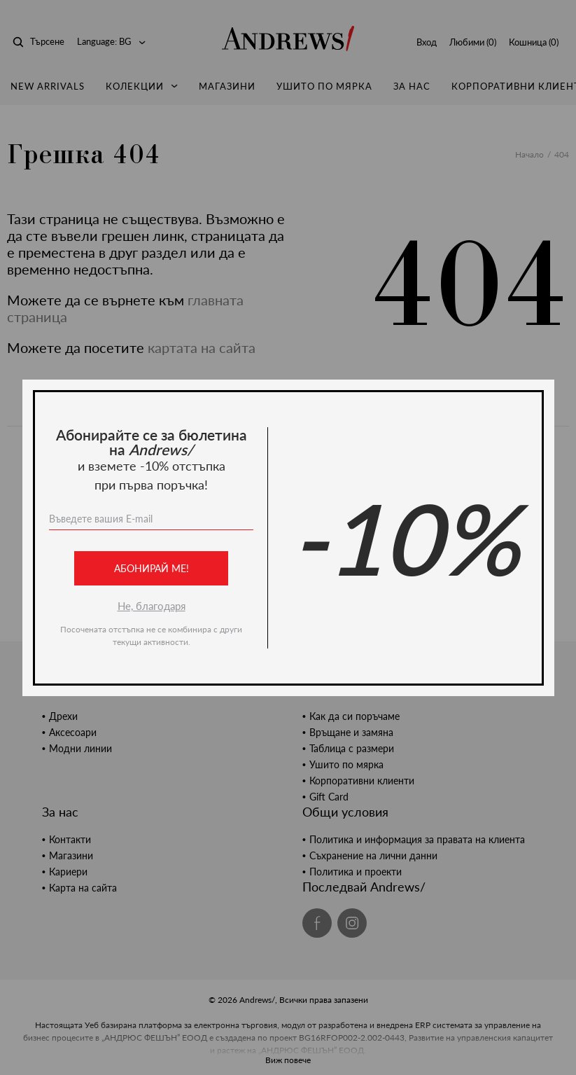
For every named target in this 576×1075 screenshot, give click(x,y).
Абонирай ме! (150, 568)
